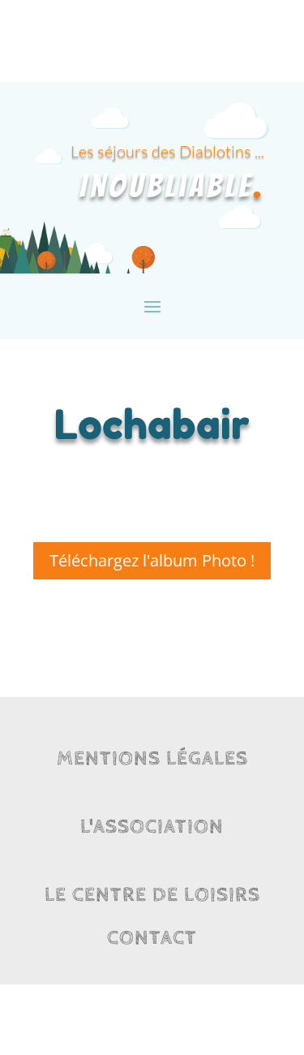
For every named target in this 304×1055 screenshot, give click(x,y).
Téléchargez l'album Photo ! (152, 560)
